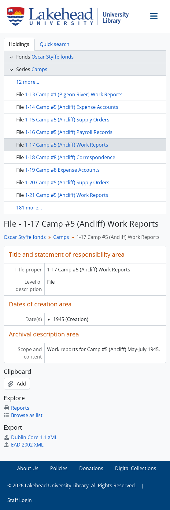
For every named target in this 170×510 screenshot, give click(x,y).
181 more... (29, 207)
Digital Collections (135, 468)
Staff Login (19, 500)
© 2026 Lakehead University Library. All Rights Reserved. (71, 485)
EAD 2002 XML (23, 444)
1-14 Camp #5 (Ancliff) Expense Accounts (71, 107)
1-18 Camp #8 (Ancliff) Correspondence (70, 157)
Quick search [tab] (54, 44)
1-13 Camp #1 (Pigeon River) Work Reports (74, 94)
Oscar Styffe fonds (52, 56)
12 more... (27, 82)
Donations (91, 468)
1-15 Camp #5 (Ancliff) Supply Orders (67, 119)
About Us (28, 468)
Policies (59, 468)
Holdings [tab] (19, 44)
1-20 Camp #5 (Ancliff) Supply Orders (67, 182)
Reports (16, 408)
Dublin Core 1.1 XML (30, 437)
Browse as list (23, 415)
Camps (39, 69)
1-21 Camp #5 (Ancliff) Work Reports (66, 195)
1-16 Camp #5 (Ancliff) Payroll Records (69, 132)
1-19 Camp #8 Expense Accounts (62, 170)
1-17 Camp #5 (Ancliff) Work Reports (66, 144)
